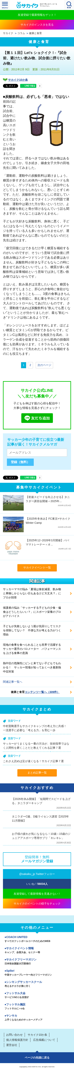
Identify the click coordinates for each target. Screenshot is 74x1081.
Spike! (37, 973)
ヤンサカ (37, 1018)
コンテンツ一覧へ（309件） (42, 692)
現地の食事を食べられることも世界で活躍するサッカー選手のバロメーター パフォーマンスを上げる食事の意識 (32, 649)
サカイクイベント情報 (37, 951)
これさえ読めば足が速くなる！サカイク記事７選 (33, 761)
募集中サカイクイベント (39, 487)
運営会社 (11, 1045)
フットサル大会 (37, 995)
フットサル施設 (37, 1007)
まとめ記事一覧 (37, 772)
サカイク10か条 (18, 79)
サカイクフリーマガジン (37, 962)
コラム (21, 33)
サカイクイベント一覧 (37, 567)
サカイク (8, 33)
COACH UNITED (37, 939)
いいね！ (37, 883)
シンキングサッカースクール (37, 984)
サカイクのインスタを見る (37, 24)
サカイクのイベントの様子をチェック (37, 903)
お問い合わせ (14, 1034)
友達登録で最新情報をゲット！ (37, 14)
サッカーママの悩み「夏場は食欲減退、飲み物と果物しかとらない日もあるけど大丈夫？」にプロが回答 (32, 593)
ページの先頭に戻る (37, 1057)
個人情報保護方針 (17, 1039)
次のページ (44, 365)
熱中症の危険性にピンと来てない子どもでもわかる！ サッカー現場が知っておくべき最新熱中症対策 (32, 667)
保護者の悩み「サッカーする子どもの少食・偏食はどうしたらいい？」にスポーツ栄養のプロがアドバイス (32, 612)
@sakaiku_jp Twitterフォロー (37, 874)
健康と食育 (35, 33)
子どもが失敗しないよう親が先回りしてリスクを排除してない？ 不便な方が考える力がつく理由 (32, 630)
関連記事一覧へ (12, 681)
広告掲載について (44, 1039)
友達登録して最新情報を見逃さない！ (37, 893)
